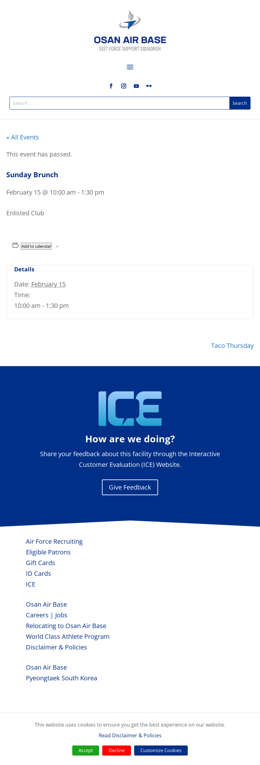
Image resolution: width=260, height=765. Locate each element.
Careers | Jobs (47, 615)
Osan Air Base (46, 604)
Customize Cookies (160, 750)
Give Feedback (130, 487)
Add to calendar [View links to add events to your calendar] (36, 246)
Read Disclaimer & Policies (130, 735)
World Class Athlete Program (68, 636)
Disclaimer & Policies (56, 647)
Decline (117, 750)
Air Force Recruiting (54, 541)
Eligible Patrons (48, 552)
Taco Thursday (232, 345)
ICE (30, 584)
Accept (86, 750)
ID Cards (38, 573)
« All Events (22, 137)
